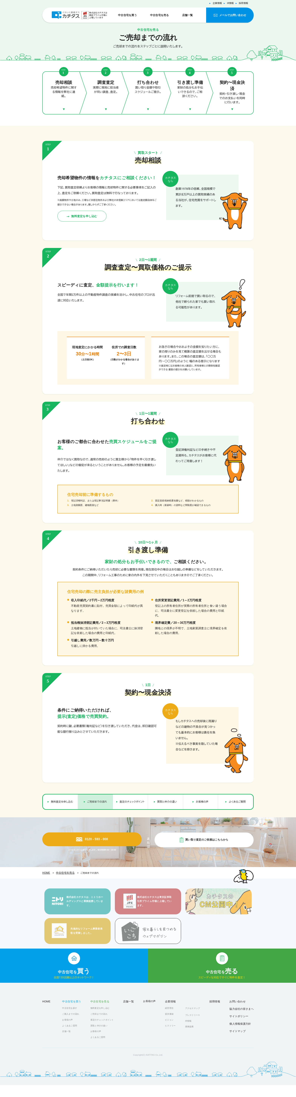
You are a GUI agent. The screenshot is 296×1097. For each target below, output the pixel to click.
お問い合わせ (242, 1012)
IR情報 (228, 3)
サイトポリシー (241, 1025)
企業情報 (213, 3)
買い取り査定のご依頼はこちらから (206, 837)
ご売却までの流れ (97, 797)
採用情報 (242, 3)
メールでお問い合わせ (232, 15)
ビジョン (172, 1031)
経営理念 (172, 1019)
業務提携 (193, 1038)
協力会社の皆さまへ (244, 1019)
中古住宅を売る (159, 15)
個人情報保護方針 (242, 1031)
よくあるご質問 (237, 797)
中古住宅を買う (127, 15)
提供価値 (172, 1025)
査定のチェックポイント (132, 797)
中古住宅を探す (70, 1019)
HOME (46, 870)
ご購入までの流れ (71, 1025)
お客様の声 (202, 797)
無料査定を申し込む (92, 210)
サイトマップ (240, 1037)
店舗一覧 (187, 15)
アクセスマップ (196, 1019)
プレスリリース (196, 1026)
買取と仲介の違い (167, 797)
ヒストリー (173, 1037)
